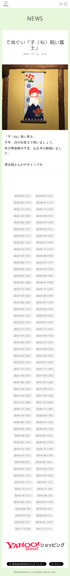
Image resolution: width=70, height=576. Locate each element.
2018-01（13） (44, 522)
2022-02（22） (22, 362)
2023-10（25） (22, 295)
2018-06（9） (23, 508)
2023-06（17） (22, 309)
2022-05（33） (45, 349)
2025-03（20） (45, 235)
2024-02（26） (22, 282)
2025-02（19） (22, 242)
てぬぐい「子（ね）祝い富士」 (35, 45)
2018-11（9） (45, 488)
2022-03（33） (45, 355)
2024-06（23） (22, 269)
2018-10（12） (23, 495)
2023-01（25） (45, 322)
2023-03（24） (45, 315)
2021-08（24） (22, 382)
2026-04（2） (23, 195)
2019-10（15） (22, 455)
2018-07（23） (45, 502)
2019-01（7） (45, 482)
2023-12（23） (22, 289)
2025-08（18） (22, 222)
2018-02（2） (23, 522)
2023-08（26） (22, 302)
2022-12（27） (22, 329)
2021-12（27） (22, 368)
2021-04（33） (22, 395)
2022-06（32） (22, 349)
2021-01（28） (45, 402)
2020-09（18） (45, 415)
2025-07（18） (45, 222)
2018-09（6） (45, 495)
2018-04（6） (23, 515)
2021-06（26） (22, 389)
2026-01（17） (45, 202)
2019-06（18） (22, 468)
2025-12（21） (22, 209)
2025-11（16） (45, 209)
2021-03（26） (45, 395)
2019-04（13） (22, 475)
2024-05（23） (45, 269)
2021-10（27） (22, 375)
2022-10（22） (22, 335)
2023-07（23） (45, 302)
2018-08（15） (22, 502)
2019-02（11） (23, 482)
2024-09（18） (45, 255)
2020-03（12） (44, 435)
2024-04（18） (22, 275)
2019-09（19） (45, 455)
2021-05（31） (45, 389)
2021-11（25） (45, 368)
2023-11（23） (45, 289)
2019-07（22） (44, 462)
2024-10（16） (22, 255)
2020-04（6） (23, 435)
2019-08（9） (23, 462)
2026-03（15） (44, 195)
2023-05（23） (45, 309)
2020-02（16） (22, 442)
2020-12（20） (22, 408)
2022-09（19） (45, 335)
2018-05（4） (44, 508)
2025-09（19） (45, 215)
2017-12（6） (23, 528)
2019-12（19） (22, 449)
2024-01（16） (45, 282)
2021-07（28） (45, 382)
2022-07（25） (45, 342)
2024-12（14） (22, 249)
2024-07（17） (45, 262)
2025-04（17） (22, 235)
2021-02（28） (22, 402)
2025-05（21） (45, 229)
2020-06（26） (22, 428)
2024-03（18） (45, 275)
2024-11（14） (45, 249)
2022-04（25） (22, 355)
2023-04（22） (22, 315)
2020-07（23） (45, 422)
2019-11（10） (45, 449)
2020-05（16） (45, 428)
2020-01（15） (45, 442)
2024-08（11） (22, 262)
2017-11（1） (44, 528)
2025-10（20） (22, 215)
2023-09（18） (45, 295)
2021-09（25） (45, 375)
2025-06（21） (22, 229)
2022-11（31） (45, 329)
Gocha (26, 572)
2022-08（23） (22, 342)
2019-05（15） (45, 468)
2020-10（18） (22, 415)
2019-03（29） (45, 475)
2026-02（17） (22, 202)
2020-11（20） (45, 408)
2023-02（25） (22, 322)
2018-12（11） (23, 488)
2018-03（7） (44, 515)
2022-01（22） (45, 362)
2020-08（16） (22, 422)
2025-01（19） (45, 242)
